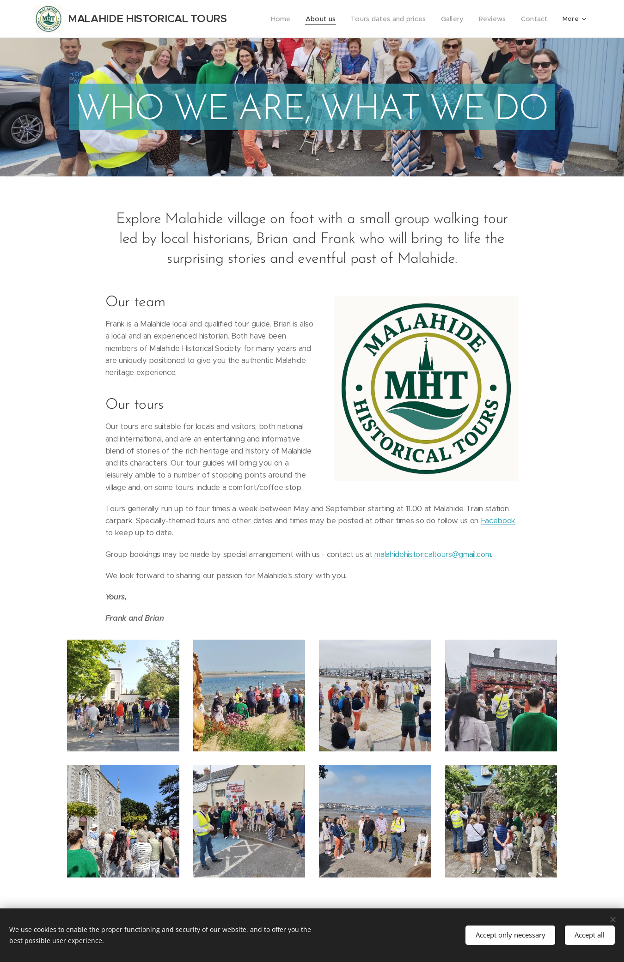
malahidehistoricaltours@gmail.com (432, 554)
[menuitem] (292, 18)
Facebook (498, 521)
